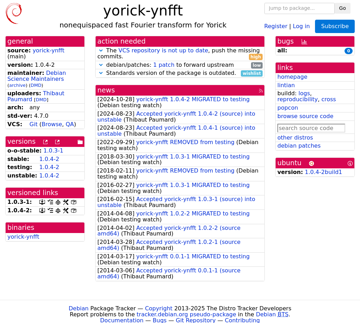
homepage (292, 76)
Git (34, 124)
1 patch (163, 65)
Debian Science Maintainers (36, 76)
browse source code (305, 116)
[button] (101, 50)
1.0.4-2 (49, 159)
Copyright (158, 308)
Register (276, 25)
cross (328, 99)
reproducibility (297, 99)
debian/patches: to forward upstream (180, 65)
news (106, 90)
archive (17, 85)
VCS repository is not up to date (163, 50)
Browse (51, 124)
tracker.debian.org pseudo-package (186, 314)
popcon (287, 107)
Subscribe (335, 26)
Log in (301, 25)
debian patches (299, 145)
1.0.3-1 (54, 150)
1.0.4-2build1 (323, 172)
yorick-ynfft (49, 50)
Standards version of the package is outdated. (180, 73)
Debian (79, 308)
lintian (286, 85)
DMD (36, 85)
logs (304, 93)
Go (342, 8)
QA (70, 124)
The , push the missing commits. (180, 54)
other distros (295, 137)
